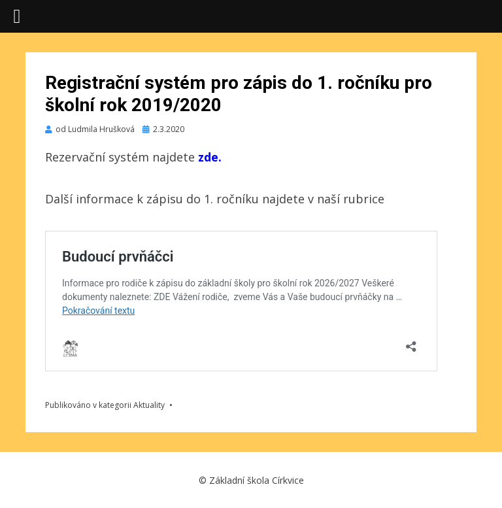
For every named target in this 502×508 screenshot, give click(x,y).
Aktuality (149, 405)
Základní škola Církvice (256, 480)
